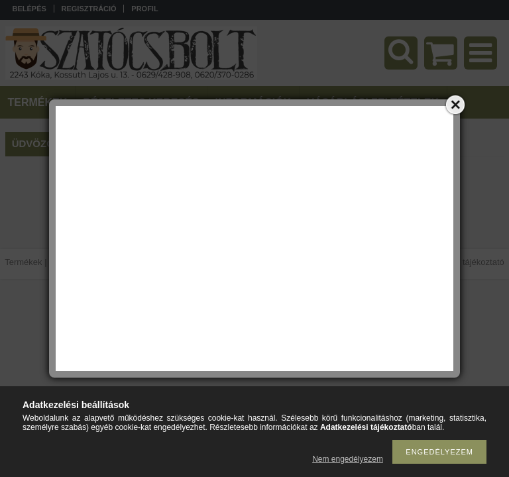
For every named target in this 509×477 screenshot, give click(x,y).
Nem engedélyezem (347, 459)
